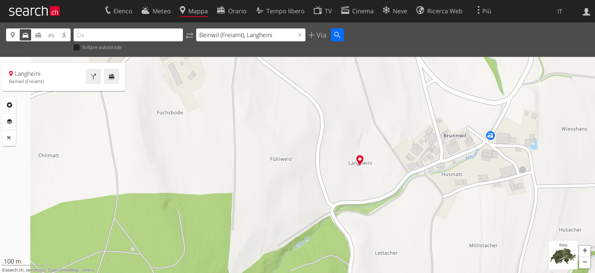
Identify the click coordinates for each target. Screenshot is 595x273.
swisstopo (36, 270)
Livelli (9, 122)
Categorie (9, 105)
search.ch (14, 270)
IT (559, 11)
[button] (584, 251)
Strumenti (9, 138)
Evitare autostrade (98, 47)
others (87, 270)
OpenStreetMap (63, 270)
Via (320, 34)
